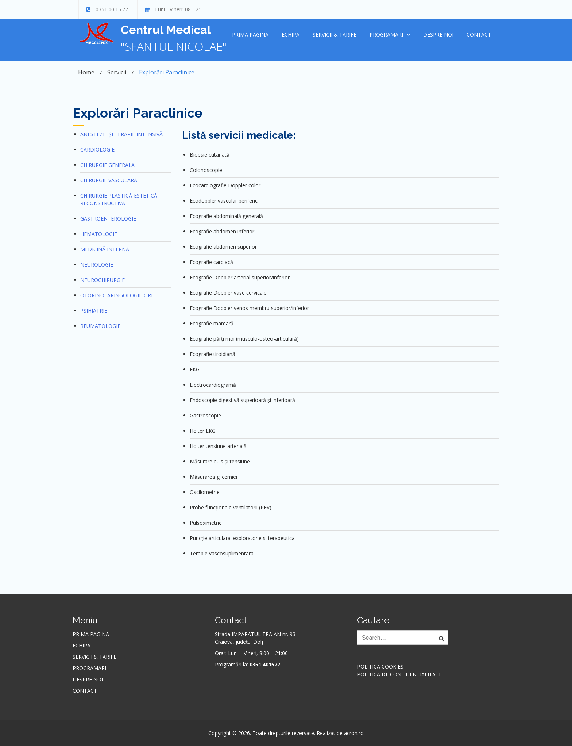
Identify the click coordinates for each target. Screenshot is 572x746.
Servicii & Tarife (334, 34)
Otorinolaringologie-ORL (117, 295)
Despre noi (438, 34)
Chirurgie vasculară (108, 180)
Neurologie (96, 264)
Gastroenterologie (108, 218)
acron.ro (354, 733)
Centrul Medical (166, 30)
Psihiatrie (93, 310)
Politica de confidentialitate (399, 674)
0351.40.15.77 (112, 9)
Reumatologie (100, 325)
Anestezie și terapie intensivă (121, 134)
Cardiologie (97, 149)
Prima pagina (250, 34)
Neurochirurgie (102, 279)
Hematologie (98, 233)
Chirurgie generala (107, 164)
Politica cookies (380, 666)
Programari (386, 34)
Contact (479, 34)
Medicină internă (104, 249)
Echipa (290, 34)
